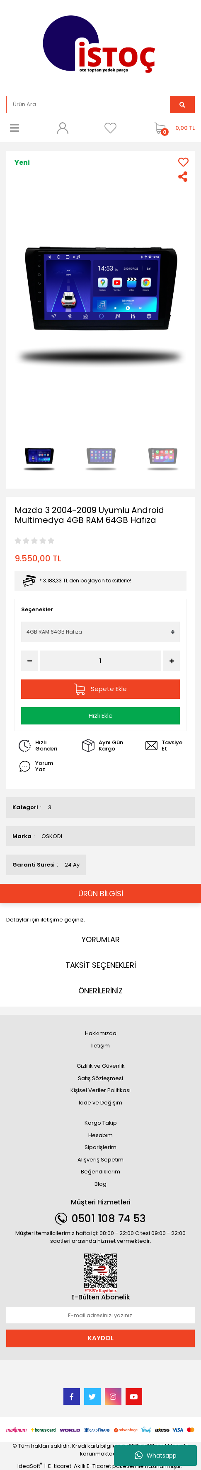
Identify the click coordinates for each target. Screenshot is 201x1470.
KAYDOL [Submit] (101, 1338)
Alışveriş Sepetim (100, 1160)
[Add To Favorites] (183, 162)
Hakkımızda (100, 1033)
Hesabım (100, 1135)
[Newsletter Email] (100, 1315)
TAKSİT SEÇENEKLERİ (100, 965)
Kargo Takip (101, 1123)
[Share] (183, 176)
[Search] (88, 104)
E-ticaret (59, 1466)
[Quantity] (100, 661)
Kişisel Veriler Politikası (100, 1090)
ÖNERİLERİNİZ (100, 991)
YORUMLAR (101, 939)
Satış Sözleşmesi (100, 1078)
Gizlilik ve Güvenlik (101, 1066)
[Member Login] (62, 127)
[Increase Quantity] (171, 661)
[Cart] (172, 127)
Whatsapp (156, 1455)
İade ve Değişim (100, 1103)
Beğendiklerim (100, 1172)
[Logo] (100, 43)
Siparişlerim (100, 1147)
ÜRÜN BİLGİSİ (100, 893)
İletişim (100, 1046)
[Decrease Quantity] (29, 661)
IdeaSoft (29, 1466)
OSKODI (51, 836)
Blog (100, 1184)
